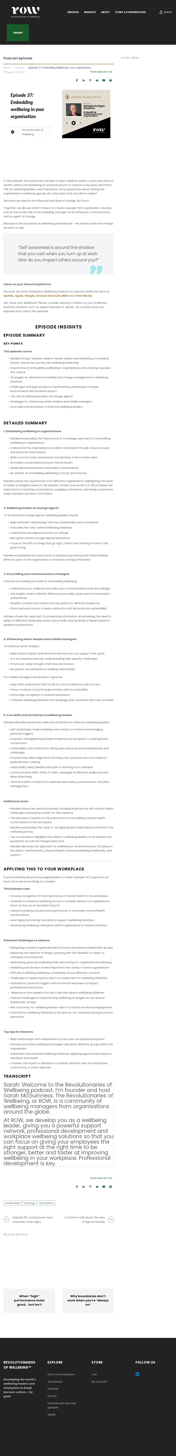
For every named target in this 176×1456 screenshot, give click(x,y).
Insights (90, 12)
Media (51, 1415)
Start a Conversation (130, 12)
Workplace (46, 1203)
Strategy (29, 1203)
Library (18, 32)
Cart (95, 1374)
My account (99, 1382)
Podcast (19, 67)
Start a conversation (61, 1374)
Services (73, 12)
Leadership (12, 1203)
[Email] (103, 80)
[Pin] (90, 80)
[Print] (110, 80)
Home (7, 67)
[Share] (77, 80)
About (105, 12)
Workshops (55, 1382)
